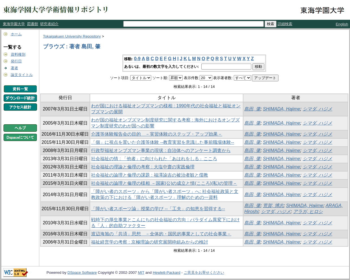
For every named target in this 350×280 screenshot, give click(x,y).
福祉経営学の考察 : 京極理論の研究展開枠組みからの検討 (149, 242)
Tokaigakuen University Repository (72, 36)
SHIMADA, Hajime (281, 109)
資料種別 (18, 54)
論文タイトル (22, 75)
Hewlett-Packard (166, 272)
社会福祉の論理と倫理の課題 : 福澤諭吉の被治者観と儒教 (149, 175)
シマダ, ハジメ (317, 109)
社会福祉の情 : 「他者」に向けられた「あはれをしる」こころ (154, 158)
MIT (141, 272)
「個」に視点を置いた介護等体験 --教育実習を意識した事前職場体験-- (162, 142)
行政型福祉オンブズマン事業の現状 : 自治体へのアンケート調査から (160, 150)
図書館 (32, 24)
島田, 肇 (252, 109)
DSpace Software (82, 272)
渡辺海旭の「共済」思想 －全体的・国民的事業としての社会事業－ (161, 233)
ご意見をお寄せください (204, 272)
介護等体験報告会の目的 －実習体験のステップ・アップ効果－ (156, 134)
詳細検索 (285, 24)
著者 (14, 68)
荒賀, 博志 (273, 205)
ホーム (16, 34)
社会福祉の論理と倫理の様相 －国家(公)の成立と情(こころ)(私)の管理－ (164, 183)
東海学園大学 (14, 24)
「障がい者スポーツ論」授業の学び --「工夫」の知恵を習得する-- (158, 208)
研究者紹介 (49, 24)
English (342, 24)
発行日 (16, 61)
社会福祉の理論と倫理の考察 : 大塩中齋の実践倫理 (142, 166)
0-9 (137, 58)
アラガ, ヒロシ (308, 211)
